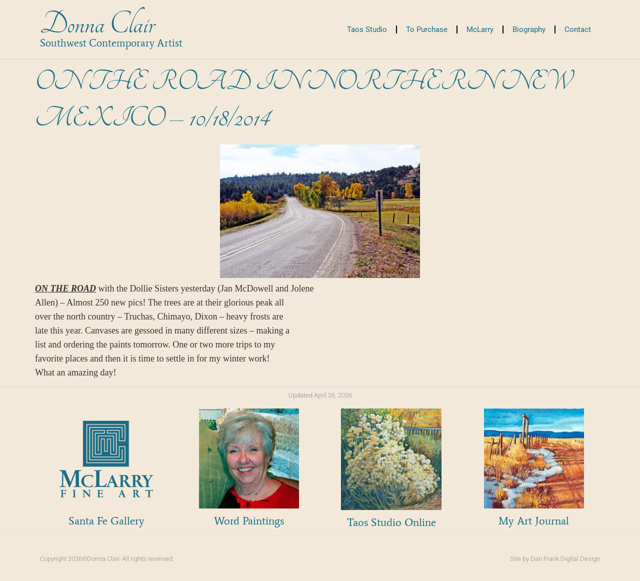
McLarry (480, 29)
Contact (577, 29)
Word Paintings (249, 521)
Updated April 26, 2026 (320, 395)
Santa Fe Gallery (106, 521)
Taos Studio (367, 29)
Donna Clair (97, 24)
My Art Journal (533, 521)
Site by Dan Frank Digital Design (555, 558)
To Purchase (427, 29)
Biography (529, 29)
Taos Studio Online (391, 522)
